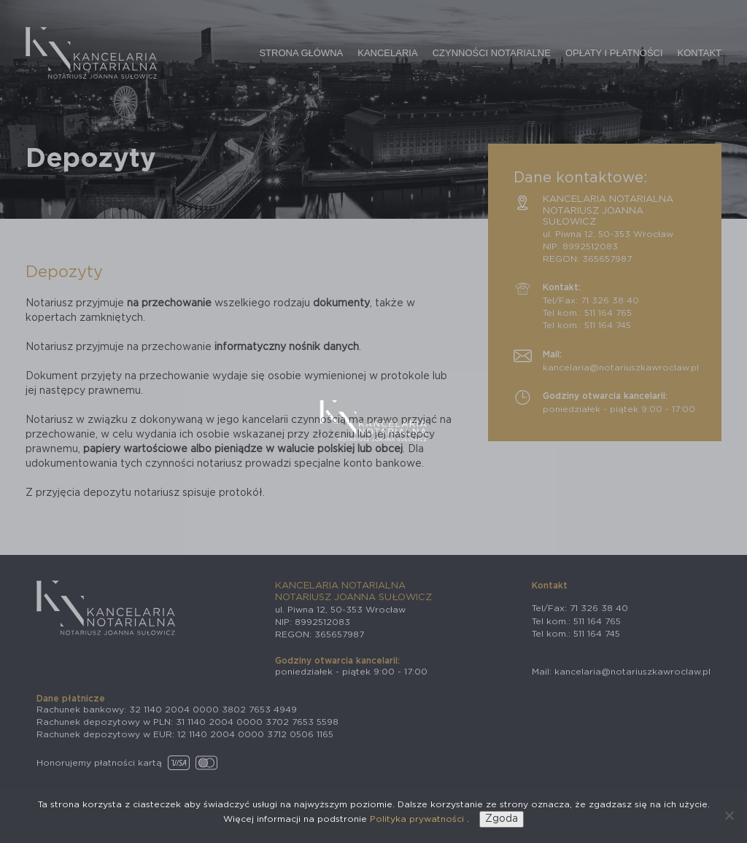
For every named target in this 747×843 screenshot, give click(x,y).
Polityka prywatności (418, 819)
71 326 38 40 (610, 300)
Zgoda (501, 819)
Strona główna (301, 52)
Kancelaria (387, 52)
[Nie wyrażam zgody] (728, 815)
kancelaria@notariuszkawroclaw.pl (621, 367)
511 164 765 (608, 312)
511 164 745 (607, 325)
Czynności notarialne (492, 52)
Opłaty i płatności (614, 52)
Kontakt (699, 52)
